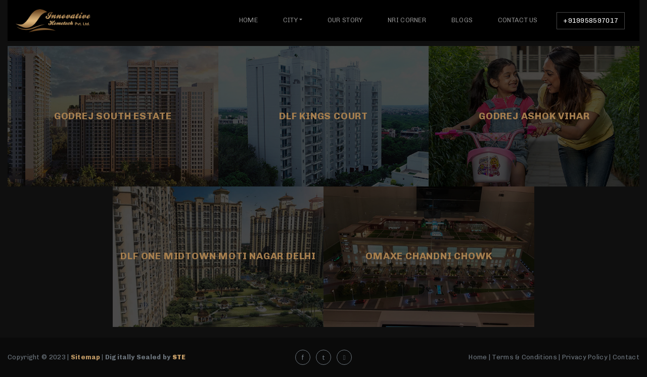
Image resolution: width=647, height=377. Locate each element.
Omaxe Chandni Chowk (428, 256)
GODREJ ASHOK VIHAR (534, 116)
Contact (626, 357)
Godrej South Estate (113, 116)
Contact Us (518, 20)
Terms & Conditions (524, 357)
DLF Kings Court (323, 116)
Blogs (462, 20)
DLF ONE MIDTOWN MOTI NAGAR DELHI (218, 256)
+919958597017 (590, 20)
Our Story (345, 20)
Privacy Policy (585, 357)
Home (248, 20)
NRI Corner (407, 20)
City (290, 20)
